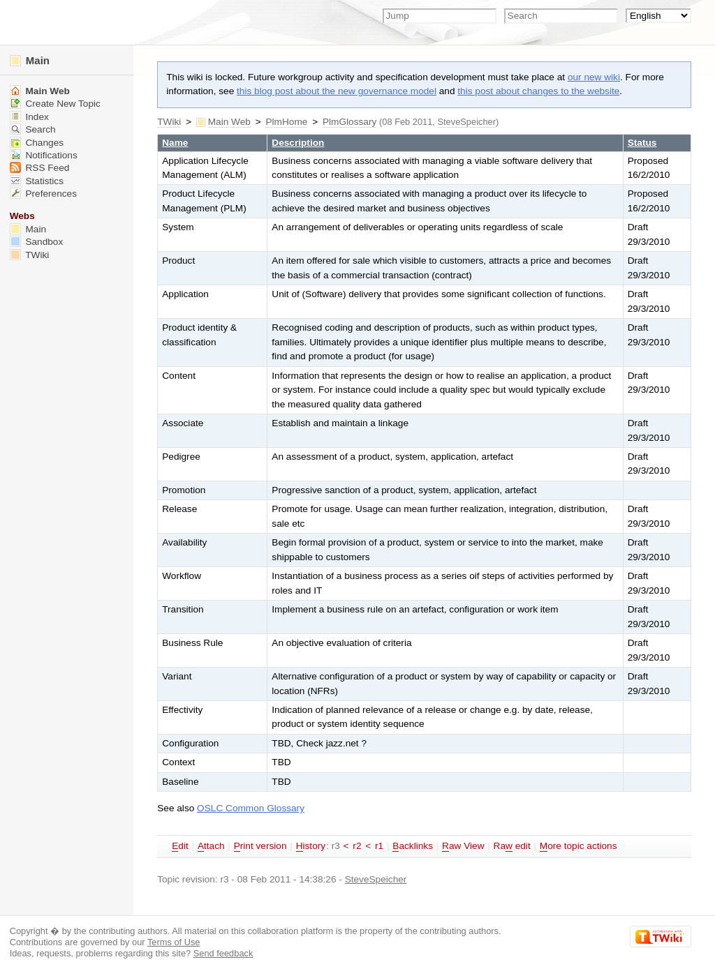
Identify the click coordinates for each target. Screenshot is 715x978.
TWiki (169, 121)
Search (33, 129)
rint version (260, 846)
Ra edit (512, 846)
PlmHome (286, 121)
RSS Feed (40, 168)
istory (310, 846)
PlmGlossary (349, 121)
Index (29, 117)
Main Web (229, 121)
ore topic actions (578, 846)
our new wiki (594, 77)
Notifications (44, 155)
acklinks (412, 846)
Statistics (37, 181)
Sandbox (37, 241)
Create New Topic (55, 103)
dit (180, 846)
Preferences (43, 193)
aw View (463, 846)
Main (30, 60)
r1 (379, 846)
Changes (37, 142)
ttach (211, 846)
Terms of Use (173, 942)
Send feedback (223, 953)
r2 (357, 846)
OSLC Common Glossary (250, 808)
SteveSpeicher (467, 121)
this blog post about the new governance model (336, 91)
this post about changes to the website (538, 91)
